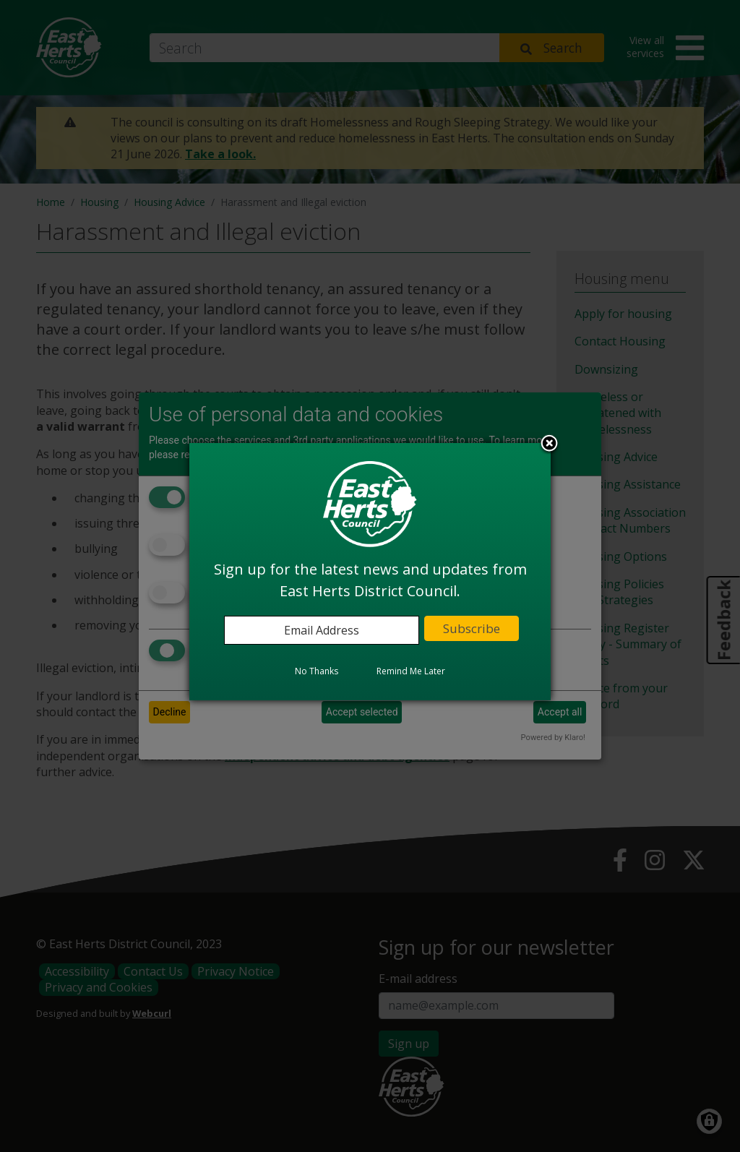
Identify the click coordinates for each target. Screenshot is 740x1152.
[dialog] (370, 571)
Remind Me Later (411, 671)
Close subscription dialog (549, 444)
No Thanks (316, 671)
